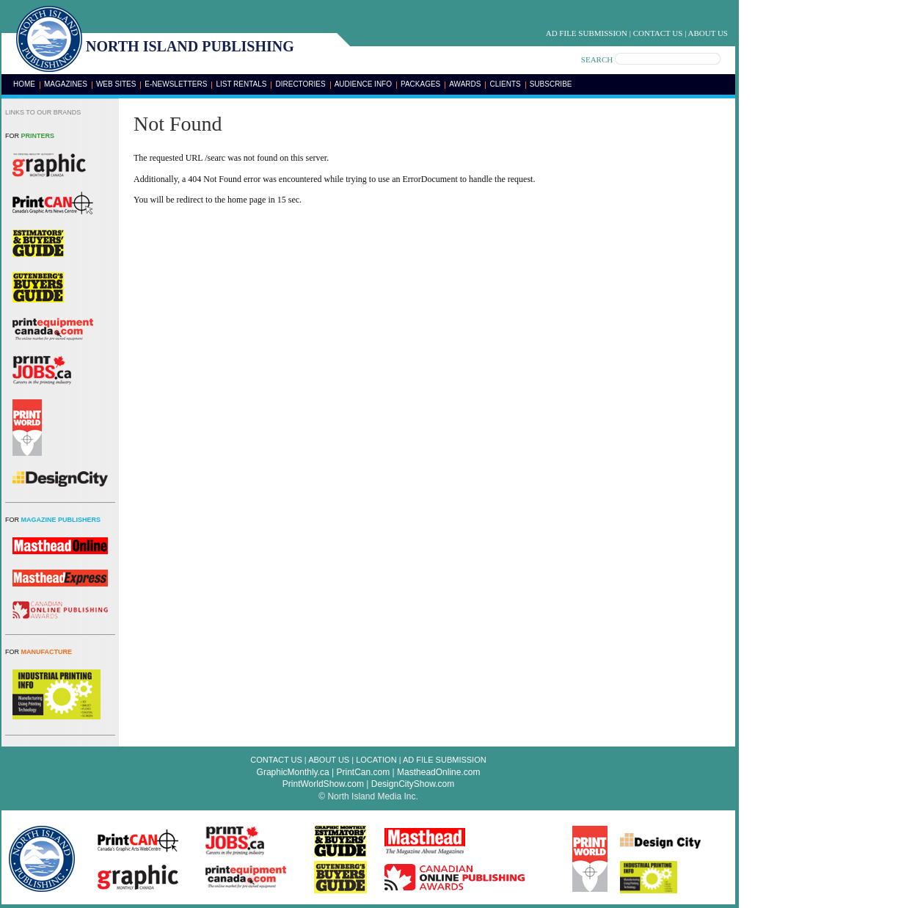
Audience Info (363, 84)
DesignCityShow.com (412, 784)
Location (376, 759)
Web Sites (116, 84)
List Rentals (241, 84)
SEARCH (597, 59)
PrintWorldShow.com (323, 784)
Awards (465, 84)
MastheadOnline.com (438, 772)
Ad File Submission (586, 33)
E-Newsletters (176, 84)
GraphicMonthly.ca (293, 772)
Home (24, 84)
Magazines (65, 84)
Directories (300, 84)
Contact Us (658, 33)
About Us (707, 33)
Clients (504, 84)
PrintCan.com (363, 772)
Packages (420, 84)
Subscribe (551, 84)
